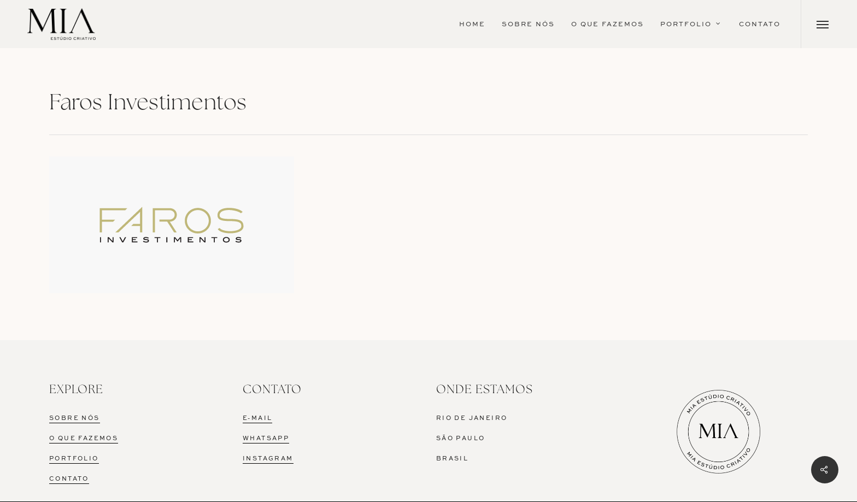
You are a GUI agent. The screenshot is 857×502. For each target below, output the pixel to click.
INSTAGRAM (268, 459)
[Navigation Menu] (823, 24)
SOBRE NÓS (74, 419)
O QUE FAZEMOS (83, 439)
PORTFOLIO (74, 459)
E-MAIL (257, 419)
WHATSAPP (266, 439)
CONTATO (69, 479)
